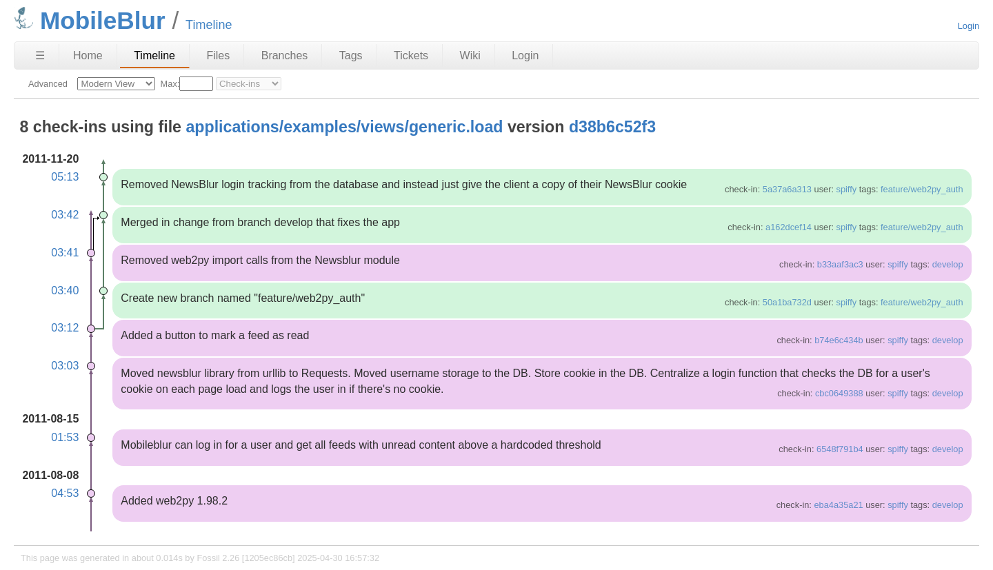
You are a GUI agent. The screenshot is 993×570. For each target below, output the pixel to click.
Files (218, 55)
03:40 (65, 290)
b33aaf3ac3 (840, 264)
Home (88, 55)
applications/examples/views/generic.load (344, 127)
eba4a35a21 (838, 505)
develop (947, 264)
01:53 (65, 437)
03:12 (65, 328)
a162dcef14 (788, 227)
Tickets (411, 55)
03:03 (65, 365)
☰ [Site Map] (40, 55)
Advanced (48, 84)
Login (968, 26)
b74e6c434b (838, 340)
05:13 (65, 177)
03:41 (65, 252)
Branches (284, 55)
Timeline (154, 55)
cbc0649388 (839, 393)
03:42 (65, 215)
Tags (351, 55)
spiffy (846, 189)
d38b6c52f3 (612, 127)
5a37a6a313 (787, 189)
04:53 (65, 493)
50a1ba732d (787, 302)
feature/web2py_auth (922, 189)
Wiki (470, 55)
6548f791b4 (839, 449)
